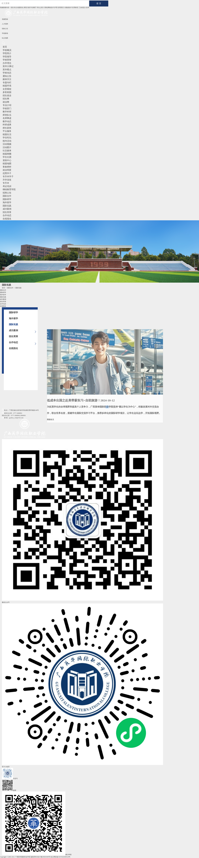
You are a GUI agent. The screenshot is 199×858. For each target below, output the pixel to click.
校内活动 (7, 141)
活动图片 (7, 147)
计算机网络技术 (48, 7)
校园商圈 (7, 154)
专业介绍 (7, 105)
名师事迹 (7, 118)
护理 (55, 7)
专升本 (6, 183)
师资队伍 (7, 115)
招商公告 (7, 193)
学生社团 (7, 157)
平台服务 (7, 131)
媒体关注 (7, 79)
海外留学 (7, 202)
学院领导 (7, 56)
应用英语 (61, 7)
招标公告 (5, 28)
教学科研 (7, 111)
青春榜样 (7, 167)
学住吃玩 (7, 137)
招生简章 (7, 212)
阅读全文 (50, 487)
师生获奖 (7, 128)
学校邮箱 (5, 33)
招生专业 (14, 7)
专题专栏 (7, 82)
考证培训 (7, 186)
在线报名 (7, 219)
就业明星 (7, 170)
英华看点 (7, 69)
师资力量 (27, 7)
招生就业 (7, 95)
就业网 (6, 102)
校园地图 (7, 163)
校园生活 (7, 134)
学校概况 (7, 50)
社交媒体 (7, 150)
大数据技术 (68, 7)
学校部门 (7, 108)
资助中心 (7, 160)
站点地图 (5, 38)
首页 (5, 47)
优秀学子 (7, 173)
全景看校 (7, 89)
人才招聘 (5, 24)
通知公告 (7, 76)
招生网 (6, 99)
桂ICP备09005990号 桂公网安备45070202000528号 (53, 857)
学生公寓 (40, 7)
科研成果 (7, 124)
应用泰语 (75, 7)
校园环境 (7, 86)
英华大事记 (8, 66)
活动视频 (7, 144)
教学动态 (7, 121)
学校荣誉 (7, 60)
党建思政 (5, 19)
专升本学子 (8, 176)
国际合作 (7, 196)
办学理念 (7, 63)
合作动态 (7, 215)
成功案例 (7, 209)
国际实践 (7, 206)
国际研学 (7, 199)
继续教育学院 (9, 189)
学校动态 (7, 73)
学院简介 (7, 53)
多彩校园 (7, 92)
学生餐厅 (33, 7)
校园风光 (20, 7)
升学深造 (7, 180)
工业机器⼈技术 (84, 7)
